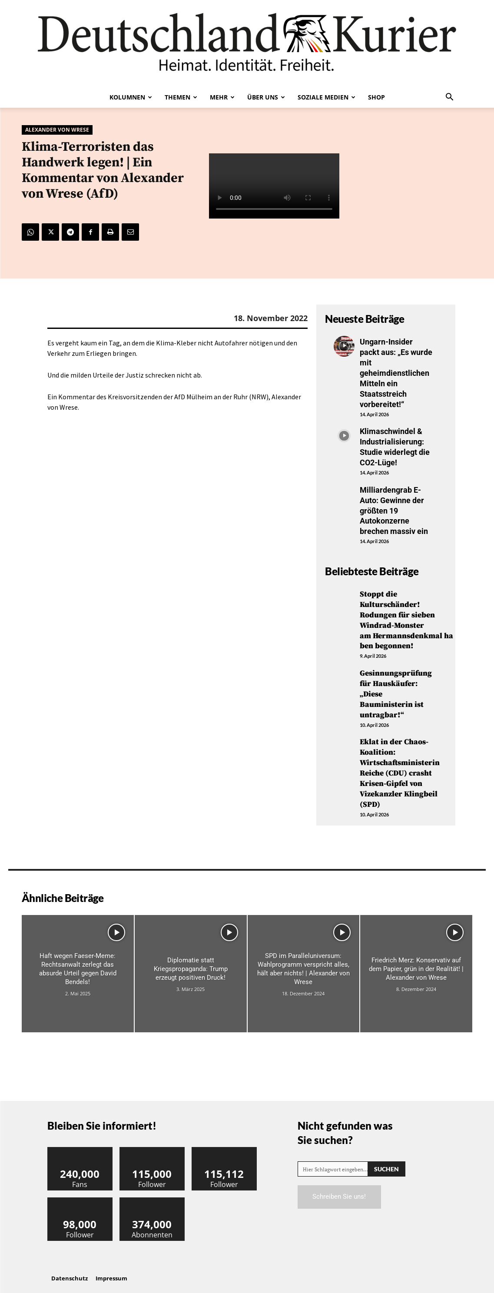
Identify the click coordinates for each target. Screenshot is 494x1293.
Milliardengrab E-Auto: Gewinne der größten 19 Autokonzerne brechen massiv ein (394, 508)
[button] (449, 98)
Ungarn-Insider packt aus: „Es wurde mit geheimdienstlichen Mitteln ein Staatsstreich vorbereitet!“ (396, 372)
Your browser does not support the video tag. (274, 186)
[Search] (386, 1161)
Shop (376, 97)
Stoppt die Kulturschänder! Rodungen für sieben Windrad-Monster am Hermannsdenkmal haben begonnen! (407, 616)
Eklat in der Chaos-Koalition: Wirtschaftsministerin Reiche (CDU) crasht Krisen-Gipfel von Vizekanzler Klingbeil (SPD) (400, 766)
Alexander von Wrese (57, 130)
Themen (181, 97)
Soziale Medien (326, 97)
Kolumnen (130, 97)
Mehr (222, 97)
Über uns (266, 97)
